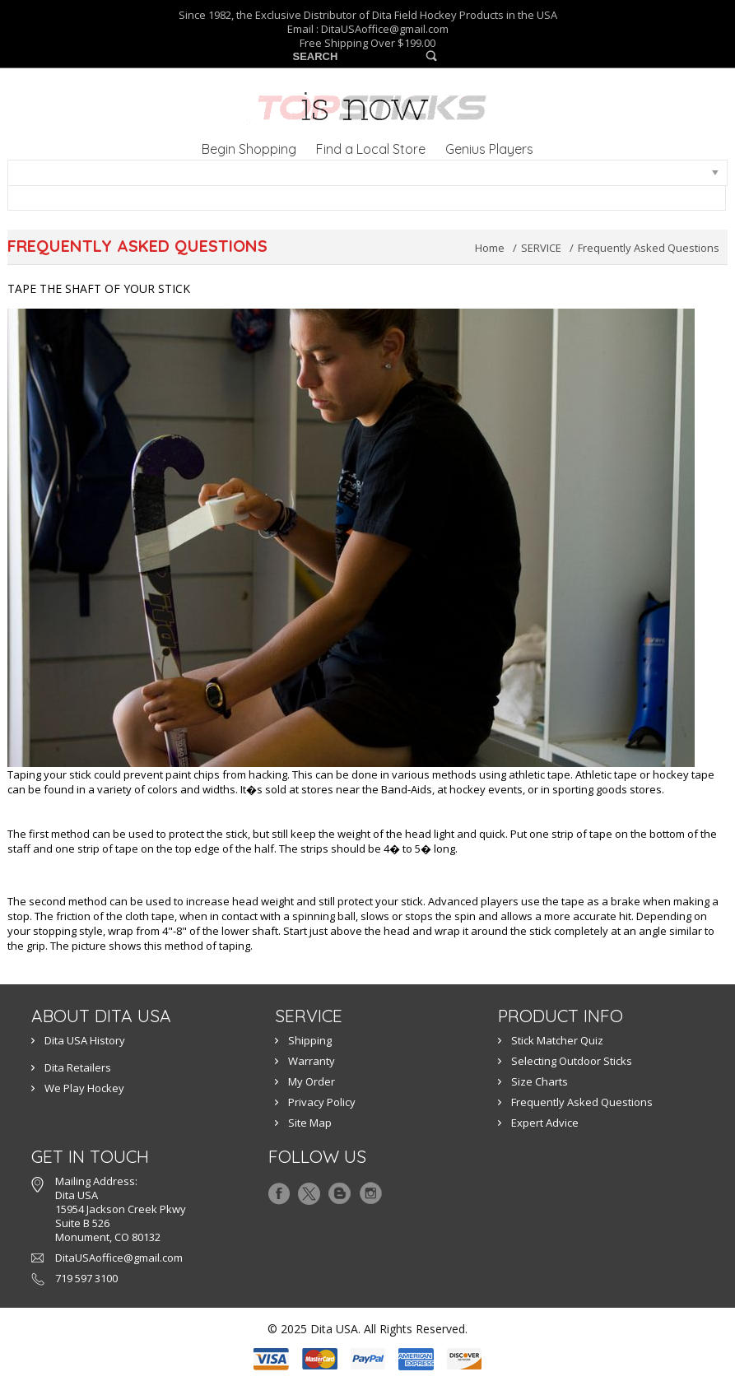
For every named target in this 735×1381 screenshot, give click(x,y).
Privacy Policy (322, 1102)
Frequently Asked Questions (582, 1102)
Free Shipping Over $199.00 (367, 43)
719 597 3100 (86, 1278)
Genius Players (489, 149)
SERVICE (541, 247)
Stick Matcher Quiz (557, 1040)
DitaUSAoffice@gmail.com (385, 28)
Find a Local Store (371, 149)
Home (490, 247)
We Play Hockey (84, 1088)
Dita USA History (84, 1040)
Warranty (311, 1060)
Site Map (310, 1122)
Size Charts (539, 1081)
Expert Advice (545, 1122)
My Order (311, 1081)
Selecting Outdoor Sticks (571, 1060)
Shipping (310, 1040)
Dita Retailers (77, 1067)
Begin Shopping (249, 149)
